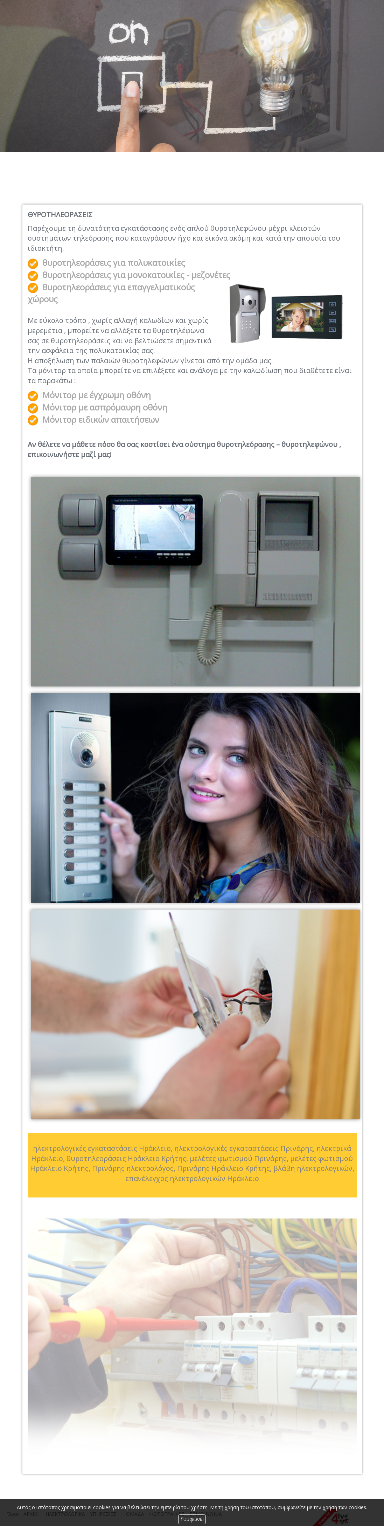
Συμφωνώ (192, 1519)
